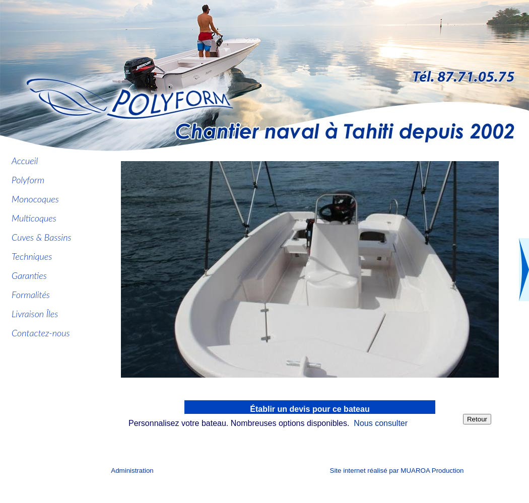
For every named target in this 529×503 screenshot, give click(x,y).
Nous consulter (381, 423)
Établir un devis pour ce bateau (309, 409)
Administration (132, 470)
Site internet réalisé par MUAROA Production (397, 470)
